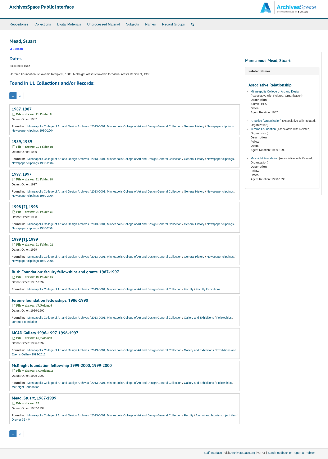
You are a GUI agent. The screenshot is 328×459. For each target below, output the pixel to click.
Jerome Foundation (24, 321)
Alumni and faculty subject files (216, 415)
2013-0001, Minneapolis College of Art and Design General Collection (136, 126)
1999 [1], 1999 (25, 239)
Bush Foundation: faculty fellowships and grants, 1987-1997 (65, 272)
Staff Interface (213, 452)
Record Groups (173, 24)
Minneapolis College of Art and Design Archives (58, 126)
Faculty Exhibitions (208, 289)
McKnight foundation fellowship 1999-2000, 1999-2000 (62, 365)
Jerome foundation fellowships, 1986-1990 (50, 300)
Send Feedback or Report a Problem (291, 452)
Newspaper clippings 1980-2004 (33, 130)
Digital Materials (69, 24)
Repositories (19, 24)
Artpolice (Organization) (266, 120)
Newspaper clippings (220, 126)
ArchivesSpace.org (242, 452)
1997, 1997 (22, 174)
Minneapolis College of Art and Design (275, 91)
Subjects (132, 24)
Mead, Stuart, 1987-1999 (34, 398)
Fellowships (224, 317)
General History (194, 126)
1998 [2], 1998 (25, 206)
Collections (43, 24)
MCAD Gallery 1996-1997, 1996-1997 (45, 333)
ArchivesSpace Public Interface (41, 7)
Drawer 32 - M (21, 419)
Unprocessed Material (103, 24)
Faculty (188, 289)
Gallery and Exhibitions (199, 317)
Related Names (259, 71)
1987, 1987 (22, 109)
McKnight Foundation (25, 387)
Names (150, 24)
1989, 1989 (22, 141)
